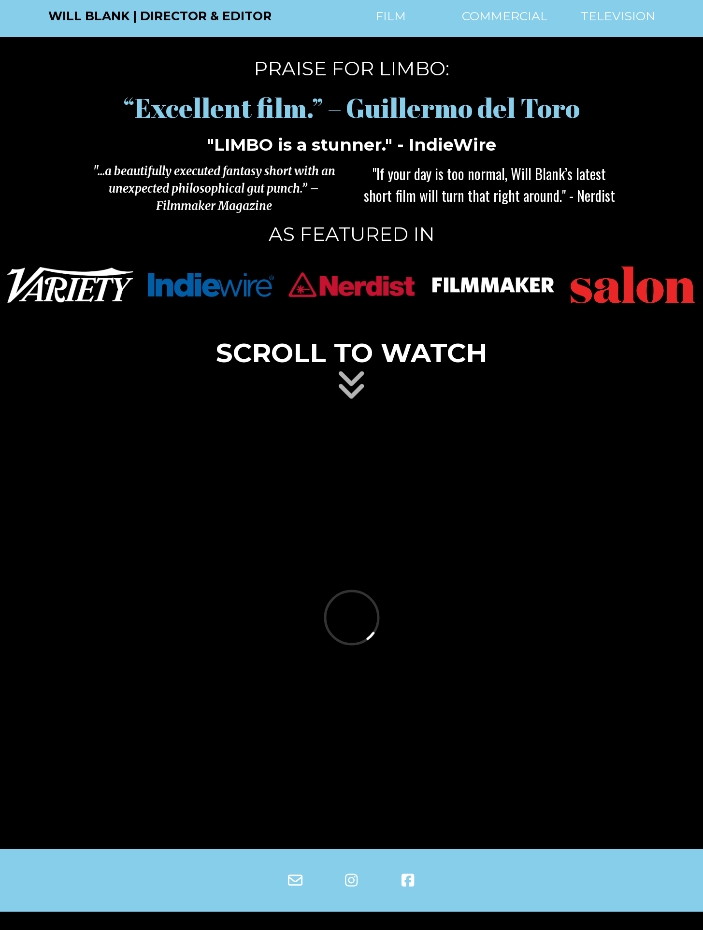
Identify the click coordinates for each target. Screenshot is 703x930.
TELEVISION (618, 16)
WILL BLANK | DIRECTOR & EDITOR (160, 16)
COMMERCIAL (504, 16)
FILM (390, 16)
